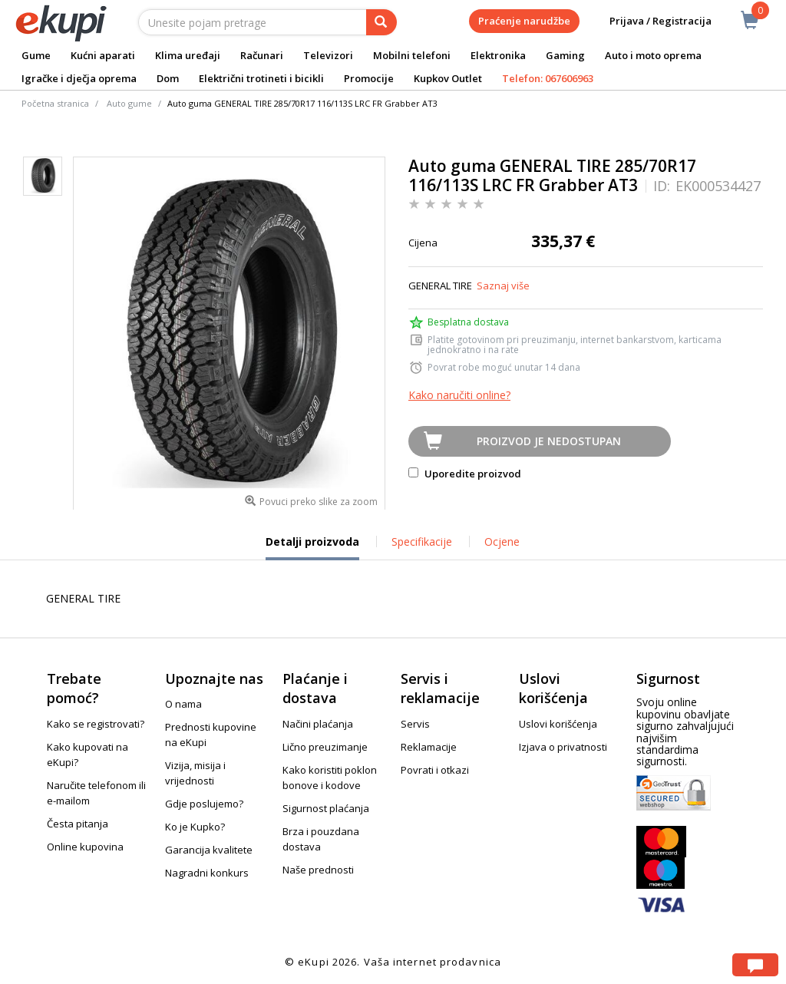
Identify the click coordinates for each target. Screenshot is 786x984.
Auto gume (129, 103)
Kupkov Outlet (448, 78)
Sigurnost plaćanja (325, 808)
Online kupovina (85, 847)
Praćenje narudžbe (524, 21)
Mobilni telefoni (412, 55)
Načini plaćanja (317, 724)
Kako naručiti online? (459, 395)
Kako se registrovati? (95, 724)
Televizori (328, 55)
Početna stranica (55, 103)
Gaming (565, 55)
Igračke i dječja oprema (79, 78)
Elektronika (498, 55)
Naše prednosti (318, 870)
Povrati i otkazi (435, 770)
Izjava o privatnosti (563, 747)
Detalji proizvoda (312, 547)
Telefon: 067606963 (547, 78)
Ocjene (502, 541)
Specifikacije (421, 541)
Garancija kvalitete (209, 850)
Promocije (369, 78)
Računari (261, 55)
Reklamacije (429, 747)
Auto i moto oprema (653, 55)
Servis (415, 724)
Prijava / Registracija (650, 21)
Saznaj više (503, 285)
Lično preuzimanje (325, 747)
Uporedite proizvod (464, 473)
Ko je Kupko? (195, 827)
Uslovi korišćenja (558, 724)
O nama (183, 704)
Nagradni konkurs (207, 873)
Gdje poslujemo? (204, 804)
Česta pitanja (77, 823)
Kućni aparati (103, 55)
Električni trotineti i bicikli (261, 78)
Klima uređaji (187, 55)
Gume (36, 55)
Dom (168, 78)
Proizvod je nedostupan (549, 441)
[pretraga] (381, 22)
